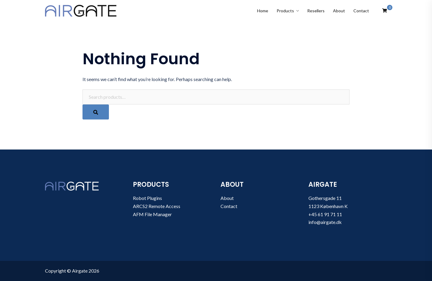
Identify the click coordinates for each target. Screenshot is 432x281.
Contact (361, 10)
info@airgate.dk (325, 222)
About (339, 10)
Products (285, 10)
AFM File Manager (152, 214)
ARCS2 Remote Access (156, 206)
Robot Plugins (147, 198)
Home (262, 10)
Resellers (316, 10)
